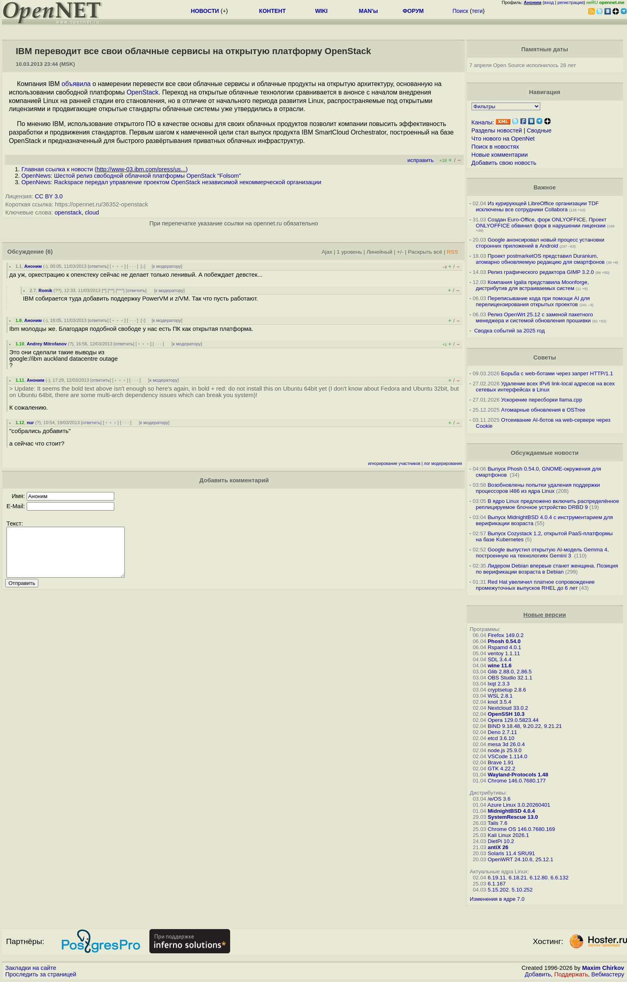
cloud (92, 212)
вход (549, 2)
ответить (98, 266)
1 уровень (349, 252)
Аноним (33, 266)
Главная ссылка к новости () (104, 169)
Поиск (460, 11)
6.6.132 (559, 878)
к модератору (167, 266)
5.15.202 (498, 890)
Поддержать (571, 974)
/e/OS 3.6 (499, 799)
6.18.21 (517, 878)
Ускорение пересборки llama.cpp (541, 400)
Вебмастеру (607, 974)
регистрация (571, 2)
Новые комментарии (500, 154)
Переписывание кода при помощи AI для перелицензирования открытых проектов (533, 301)
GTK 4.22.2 (501, 768)
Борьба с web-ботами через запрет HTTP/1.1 (557, 373)
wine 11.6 (500, 665)
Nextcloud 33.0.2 (508, 708)
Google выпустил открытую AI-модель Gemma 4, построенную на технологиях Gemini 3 (542, 553)
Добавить (538, 974)
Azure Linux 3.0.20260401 (518, 805)
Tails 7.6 (497, 823)
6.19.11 (496, 878)
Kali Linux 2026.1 (508, 835)
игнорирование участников (394, 463)
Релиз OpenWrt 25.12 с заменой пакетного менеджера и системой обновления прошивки (534, 317)
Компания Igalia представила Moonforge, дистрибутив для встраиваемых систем (532, 285)
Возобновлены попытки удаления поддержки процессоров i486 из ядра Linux (538, 488)
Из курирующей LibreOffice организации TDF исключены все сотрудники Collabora (537, 206)
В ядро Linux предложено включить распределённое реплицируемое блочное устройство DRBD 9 (547, 504)
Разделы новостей (497, 130)
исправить (420, 160)
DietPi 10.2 (501, 841)
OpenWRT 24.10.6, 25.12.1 (521, 859)
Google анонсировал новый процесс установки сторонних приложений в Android (540, 243)
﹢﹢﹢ (117, 266)
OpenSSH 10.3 (506, 714)
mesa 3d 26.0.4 (506, 744)
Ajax (326, 252)
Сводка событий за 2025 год (509, 331)
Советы (544, 357)
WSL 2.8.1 (500, 696)
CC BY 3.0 (49, 196)
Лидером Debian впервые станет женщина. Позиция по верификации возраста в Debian (547, 569)
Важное (544, 187)
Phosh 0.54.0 (504, 641)
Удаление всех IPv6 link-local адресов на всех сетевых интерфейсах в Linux (545, 387)
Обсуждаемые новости (545, 453)
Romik (45, 290)
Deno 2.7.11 (502, 732)
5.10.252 (522, 890)
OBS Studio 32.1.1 (510, 678)
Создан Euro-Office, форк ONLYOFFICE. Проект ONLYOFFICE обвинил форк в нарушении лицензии (541, 223)
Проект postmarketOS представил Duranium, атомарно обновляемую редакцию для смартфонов (540, 259)
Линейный (379, 252)
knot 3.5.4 (500, 702)
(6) (49, 251)
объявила (76, 83)
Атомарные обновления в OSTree (543, 410)
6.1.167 (496, 884)
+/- (400, 252)
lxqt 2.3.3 (499, 684)
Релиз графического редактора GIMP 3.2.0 (542, 272)
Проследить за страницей (40, 974)
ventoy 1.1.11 (504, 653)
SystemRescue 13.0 (513, 817)
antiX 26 (498, 847)
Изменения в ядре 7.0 (497, 899)
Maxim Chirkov (603, 968)
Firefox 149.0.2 (506, 635)
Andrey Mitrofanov (47, 343)
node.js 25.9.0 (505, 750)
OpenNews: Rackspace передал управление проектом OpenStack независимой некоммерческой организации (171, 182)
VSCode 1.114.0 (507, 756)
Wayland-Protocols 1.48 (518, 775)
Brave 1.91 (501, 762)
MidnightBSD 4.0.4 (511, 811)
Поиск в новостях (495, 146)
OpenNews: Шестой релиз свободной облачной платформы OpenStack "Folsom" (131, 175)
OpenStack (142, 92)
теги (477, 11)
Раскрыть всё (425, 252)
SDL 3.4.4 (500, 659)
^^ (111, 290)
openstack (68, 212)
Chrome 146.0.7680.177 (517, 781)
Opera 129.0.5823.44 (513, 720)
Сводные (539, 130)
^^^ (120, 290)
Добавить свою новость (504, 163)
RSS (452, 252)
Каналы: (483, 122)
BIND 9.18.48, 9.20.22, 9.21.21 (525, 726)
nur (30, 422)
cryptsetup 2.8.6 (507, 690)
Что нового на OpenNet (503, 138)
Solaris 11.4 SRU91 (511, 853)
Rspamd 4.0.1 (504, 647)
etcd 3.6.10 (501, 738)
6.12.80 (538, 878)
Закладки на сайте (30, 968)
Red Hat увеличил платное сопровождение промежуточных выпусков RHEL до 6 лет (535, 585)
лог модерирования (443, 463)
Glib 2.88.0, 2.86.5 (510, 672)
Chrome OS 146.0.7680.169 (521, 829)
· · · (132, 266)
